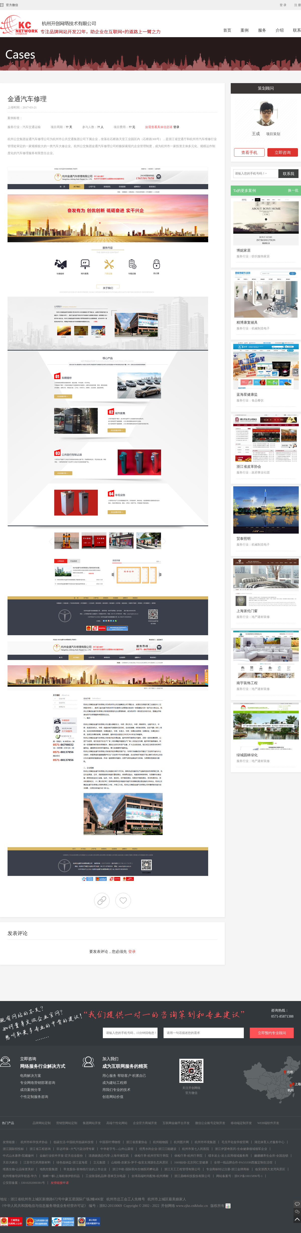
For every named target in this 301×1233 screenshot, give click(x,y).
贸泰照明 (244, 539)
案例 (245, 30)
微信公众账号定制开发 (210, 1123)
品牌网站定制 (42, 1123)
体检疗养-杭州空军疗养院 (151, 1155)
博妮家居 (244, 250)
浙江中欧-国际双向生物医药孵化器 (135, 1169)
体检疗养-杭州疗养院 (188, 1155)
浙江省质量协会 (136, 1142)
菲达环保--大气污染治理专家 (75, 1149)
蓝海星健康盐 (247, 394)
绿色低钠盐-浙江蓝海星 (72, 1162)
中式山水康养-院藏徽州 (18, 1155)
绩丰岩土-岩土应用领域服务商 (228, 1155)
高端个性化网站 (116, 1123)
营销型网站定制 (66, 1123)
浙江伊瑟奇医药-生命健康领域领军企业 (241, 1149)
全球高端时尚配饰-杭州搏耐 (150, 1176)
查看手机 (249, 152)
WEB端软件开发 (268, 1123)
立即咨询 (283, 152)
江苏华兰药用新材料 (37, 1162)
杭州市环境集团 (205, 1142)
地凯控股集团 (49, 1169)
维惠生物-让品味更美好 (18, 1169)
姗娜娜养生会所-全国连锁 (271, 1155)
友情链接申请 (60, 1183)
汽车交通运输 (32, 127)
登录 (176, 127)
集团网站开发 (92, 1123)
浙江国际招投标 (13, 1149)
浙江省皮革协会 (249, 466)
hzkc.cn (202, 1206)
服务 (262, 30)
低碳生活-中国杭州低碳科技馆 (73, 1142)
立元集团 (99, 1162)
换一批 (293, 190)
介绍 (280, 30)
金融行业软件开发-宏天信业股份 (61, 1155)
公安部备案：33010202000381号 (24, 1183)
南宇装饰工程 (247, 683)
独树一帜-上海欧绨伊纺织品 (61, 1176)
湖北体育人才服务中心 (269, 1142)
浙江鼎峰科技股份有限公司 (192, 1176)
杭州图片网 (181, 1142)
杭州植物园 (160, 1142)
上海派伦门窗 (247, 611)
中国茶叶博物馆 (109, 1142)
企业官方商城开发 (145, 1123)
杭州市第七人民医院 (195, 1149)
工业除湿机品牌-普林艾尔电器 (106, 1176)
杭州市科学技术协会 (34, 1142)
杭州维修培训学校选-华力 (20, 1176)
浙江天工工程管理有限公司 (182, 1169)
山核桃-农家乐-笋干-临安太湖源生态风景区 (139, 1162)
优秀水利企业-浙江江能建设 (157, 1149)
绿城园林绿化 (247, 755)
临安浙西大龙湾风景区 (270, 1169)
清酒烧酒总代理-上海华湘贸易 (109, 1155)
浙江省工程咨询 (40, 1149)
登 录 (283, 5)
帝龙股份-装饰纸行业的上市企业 (85, 1169)
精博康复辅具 (247, 322)
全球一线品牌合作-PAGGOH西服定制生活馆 (243, 1162)
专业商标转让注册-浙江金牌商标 (227, 1169)
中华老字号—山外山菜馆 (116, 1149)
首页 (227, 30)
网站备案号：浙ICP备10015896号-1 (239, 1176)
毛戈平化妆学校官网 (235, 1142)
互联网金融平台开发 (176, 1123)
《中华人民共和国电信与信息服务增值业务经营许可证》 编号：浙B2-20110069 (61, 1206)
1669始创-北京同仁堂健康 (191, 1162)
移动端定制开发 (241, 1123)
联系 (297, 30)
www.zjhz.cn (185, 1206)
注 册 (297, 5)
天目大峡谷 (10, 1162)
